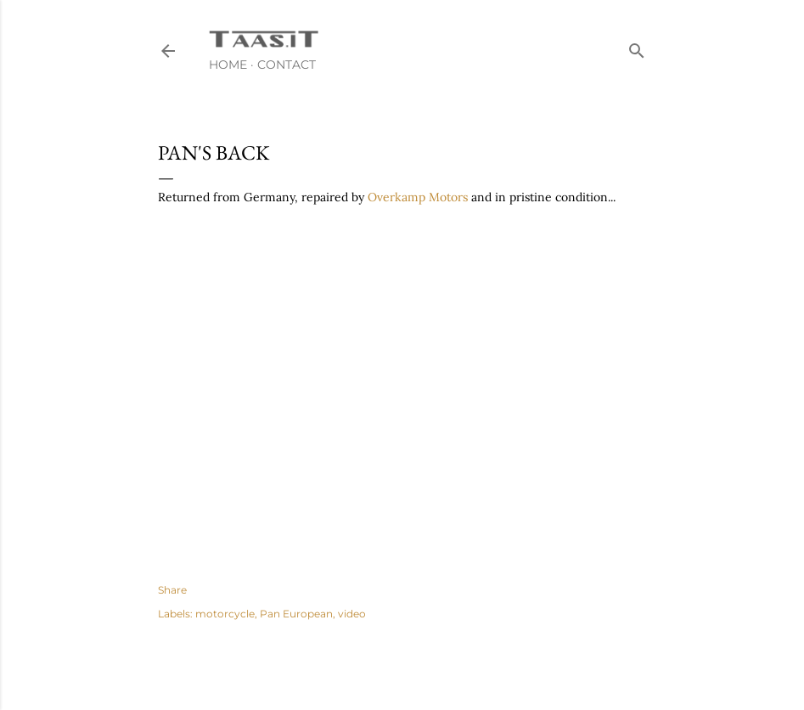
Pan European (296, 613)
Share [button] (172, 589)
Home (228, 64)
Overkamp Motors (418, 197)
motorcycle (225, 613)
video (352, 613)
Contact (286, 64)
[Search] (637, 47)
